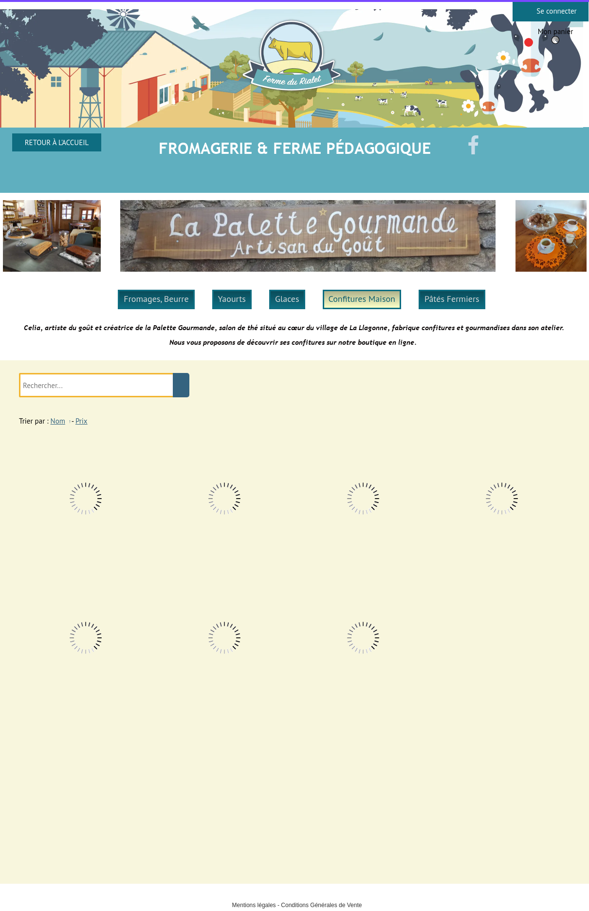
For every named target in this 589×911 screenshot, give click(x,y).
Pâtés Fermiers (451, 298)
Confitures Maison (362, 298)
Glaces (287, 298)
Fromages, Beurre (156, 298)
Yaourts (232, 298)
